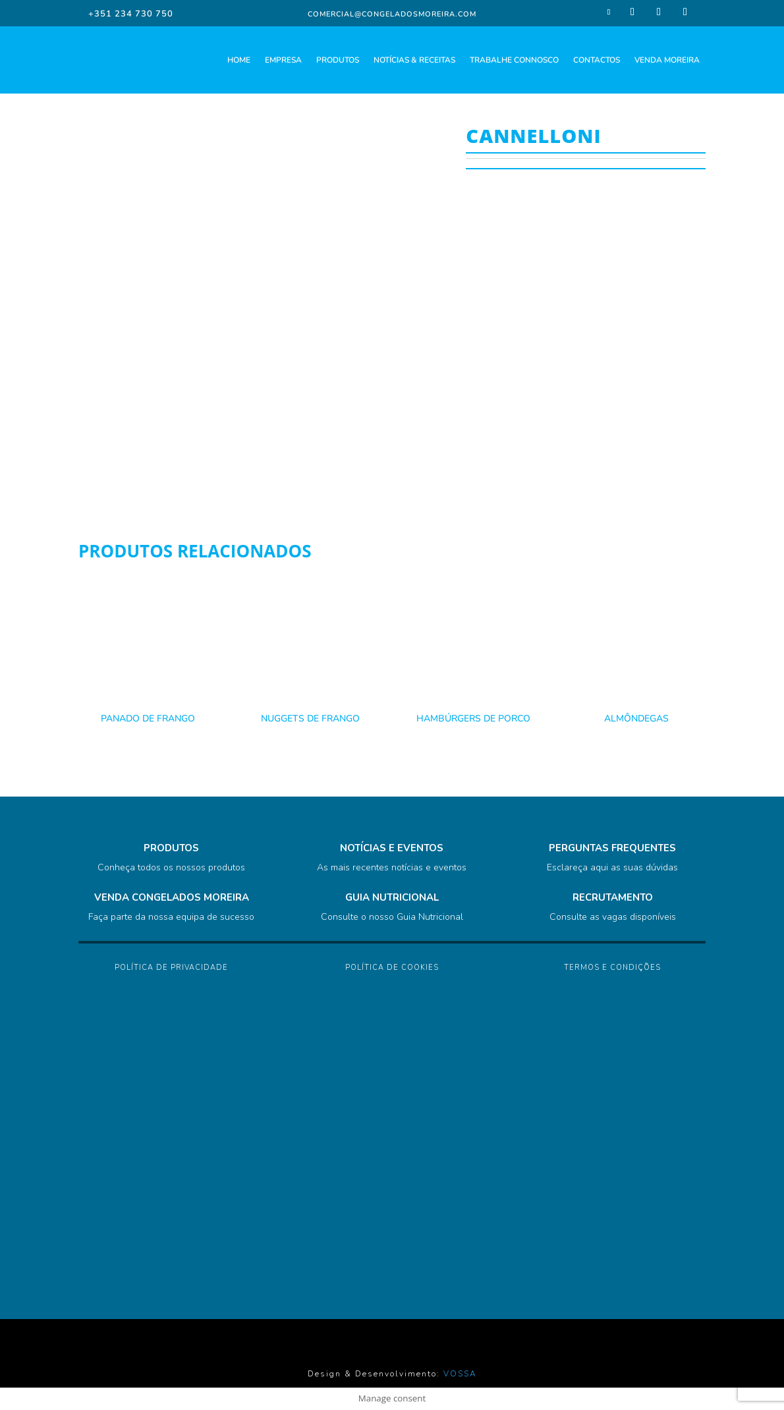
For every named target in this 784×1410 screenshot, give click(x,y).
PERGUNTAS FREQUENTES (612, 848)
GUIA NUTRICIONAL (392, 897)
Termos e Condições (612, 968)
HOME (238, 60)
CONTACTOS (596, 60)
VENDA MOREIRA (667, 60)
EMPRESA (283, 60)
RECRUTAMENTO (613, 897)
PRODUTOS (337, 60)
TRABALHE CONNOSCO (514, 60)
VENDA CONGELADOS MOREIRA (171, 897)
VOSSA (460, 1373)
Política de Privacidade (171, 968)
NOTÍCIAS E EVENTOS (391, 848)
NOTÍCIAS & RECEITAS (414, 60)
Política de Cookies (392, 968)
